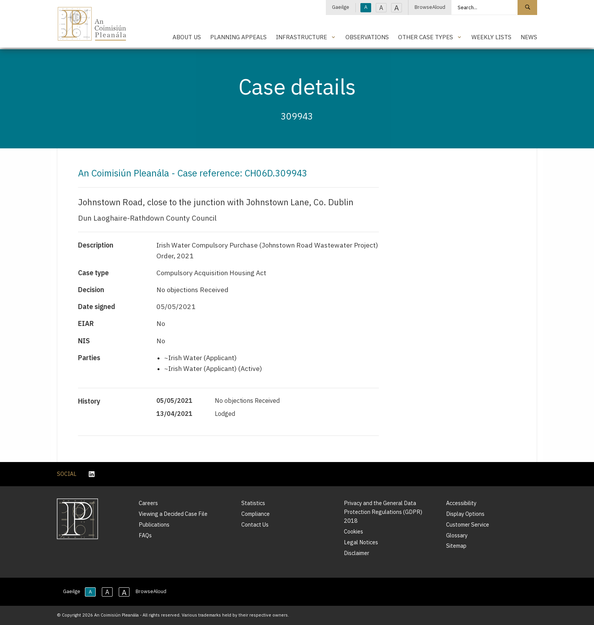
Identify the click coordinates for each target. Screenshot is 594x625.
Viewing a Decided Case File (173, 513)
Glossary (457, 535)
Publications (154, 524)
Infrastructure (301, 37)
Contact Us (255, 524)
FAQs (145, 535)
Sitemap (456, 545)
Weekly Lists (491, 37)
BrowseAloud (430, 7)
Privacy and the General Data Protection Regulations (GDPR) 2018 (383, 511)
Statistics (253, 503)
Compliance (255, 513)
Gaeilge (340, 7)
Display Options (465, 513)
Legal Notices (361, 542)
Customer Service (467, 524)
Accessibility (461, 503)
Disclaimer (356, 553)
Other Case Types (425, 37)
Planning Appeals (238, 37)
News (529, 37)
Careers (148, 503)
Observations (367, 37)
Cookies (353, 531)
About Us (187, 37)
